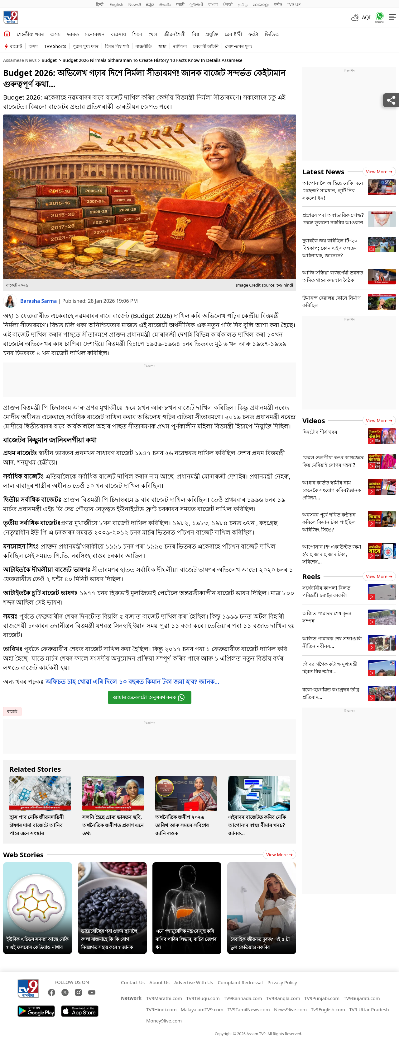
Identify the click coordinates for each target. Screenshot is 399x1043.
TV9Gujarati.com (362, 998)
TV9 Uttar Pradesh (369, 1009)
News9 (134, 4)
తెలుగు (165, 4)
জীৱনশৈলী (175, 34)
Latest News (323, 171)
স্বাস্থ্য (162, 46)
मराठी (180, 4)
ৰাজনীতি (144, 46)
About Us (159, 982)
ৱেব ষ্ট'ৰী (233, 34)
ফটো (253, 34)
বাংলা (213, 4)
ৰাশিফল (180, 46)
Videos (313, 420)
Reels (311, 576)
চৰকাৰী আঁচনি (206, 46)
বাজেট (16, 46)
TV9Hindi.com (161, 1009)
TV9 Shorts (55, 46)
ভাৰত (73, 34)
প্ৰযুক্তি (212, 34)
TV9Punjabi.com (321, 998)
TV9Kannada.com (243, 998)
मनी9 (278, 4)
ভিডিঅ (272, 34)
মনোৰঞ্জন (95, 34)
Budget (49, 60)
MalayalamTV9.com (202, 1009)
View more (279, 855)
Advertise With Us (193, 982)
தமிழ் (243, 4)
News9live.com (290, 1009)
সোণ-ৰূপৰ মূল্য (238, 46)
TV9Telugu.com (203, 998)
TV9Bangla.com (283, 998)
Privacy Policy (282, 982)
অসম (55, 34)
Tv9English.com (328, 1009)
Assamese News (19, 60)
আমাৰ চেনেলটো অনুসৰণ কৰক (149, 697)
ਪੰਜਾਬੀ (228, 4)
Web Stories (23, 854)
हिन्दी (100, 4)
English (116, 4)
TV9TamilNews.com (249, 1009)
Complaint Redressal (240, 982)
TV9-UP (294, 4)
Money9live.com (164, 1020)
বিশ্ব (195, 34)
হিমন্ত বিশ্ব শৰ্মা (117, 46)
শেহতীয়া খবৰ (30, 34)
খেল (152, 34)
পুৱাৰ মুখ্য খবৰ (86, 46)
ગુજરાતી (196, 4)
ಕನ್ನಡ (150, 4)
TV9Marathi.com (164, 998)
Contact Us (133, 982)
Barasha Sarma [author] (39, 300)
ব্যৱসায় (118, 34)
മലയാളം (260, 4)
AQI (366, 17)
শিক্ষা (137, 34)
